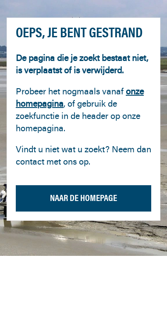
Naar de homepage (83, 198)
